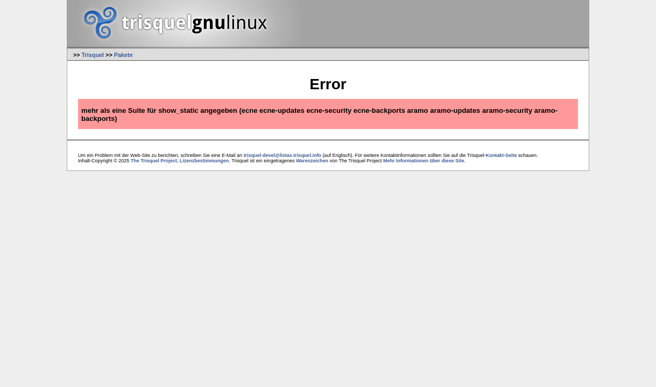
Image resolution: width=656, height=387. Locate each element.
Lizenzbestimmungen (204, 160)
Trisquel (93, 55)
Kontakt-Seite (501, 155)
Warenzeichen (312, 160)
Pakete (123, 55)
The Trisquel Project (154, 160)
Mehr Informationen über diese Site (423, 160)
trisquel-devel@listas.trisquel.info (282, 155)
